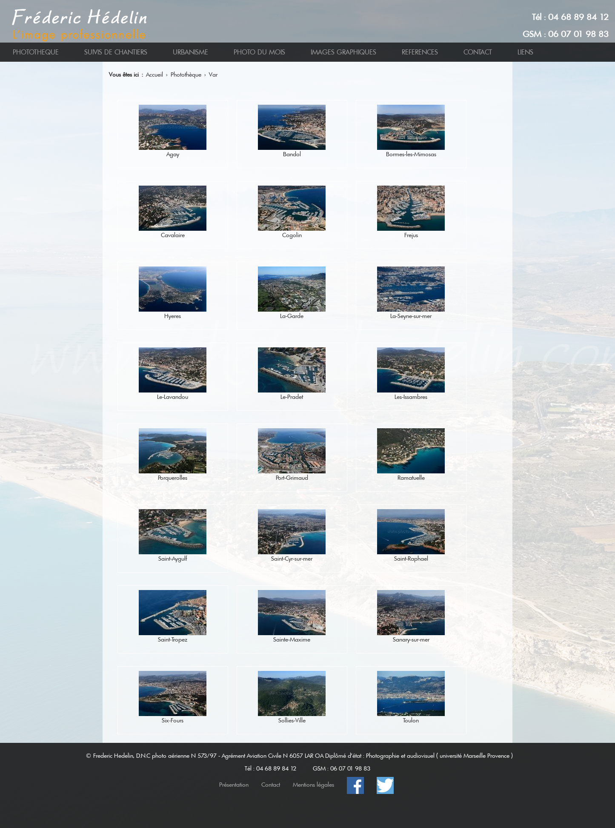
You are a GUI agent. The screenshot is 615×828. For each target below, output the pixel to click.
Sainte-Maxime (291, 639)
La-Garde (291, 316)
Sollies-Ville (292, 720)
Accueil (154, 74)
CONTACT (477, 52)
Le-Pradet (291, 397)
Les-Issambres (411, 397)
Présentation (234, 784)
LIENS (525, 52)
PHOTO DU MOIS (259, 52)
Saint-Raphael (411, 558)
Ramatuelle (411, 477)
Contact (270, 784)
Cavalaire (173, 235)
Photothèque (186, 74)
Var (213, 74)
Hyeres (172, 316)
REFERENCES (420, 52)
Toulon (411, 720)
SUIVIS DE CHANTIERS (115, 52)
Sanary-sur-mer (411, 639)
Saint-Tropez (172, 639)
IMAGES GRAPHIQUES (343, 52)
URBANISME (190, 52)
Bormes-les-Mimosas (411, 154)
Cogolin (292, 235)
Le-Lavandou (172, 397)
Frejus (411, 235)
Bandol (292, 154)
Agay (172, 154)
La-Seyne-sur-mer (411, 316)
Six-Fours (172, 720)
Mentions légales (313, 784)
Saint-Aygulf (172, 558)
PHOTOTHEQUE (36, 52)
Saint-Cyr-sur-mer (291, 558)
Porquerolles (172, 477)
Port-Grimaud (292, 477)
